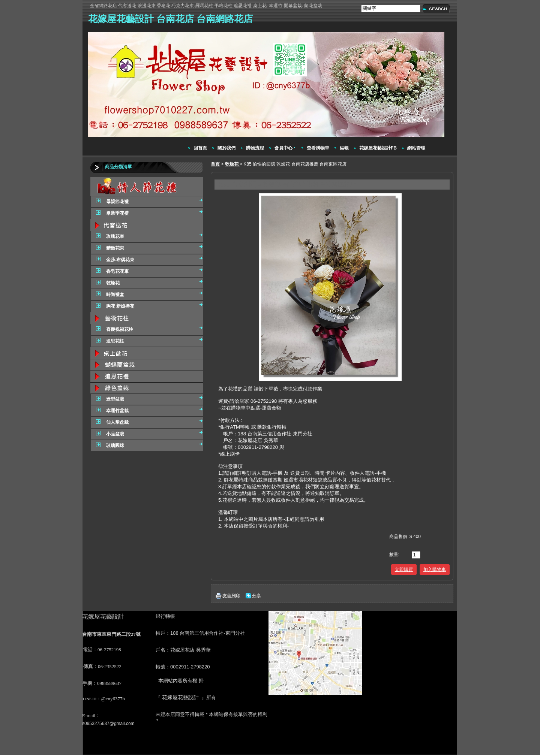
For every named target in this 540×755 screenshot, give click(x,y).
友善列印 (231, 595)
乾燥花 (232, 164)
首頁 (215, 164)
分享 (256, 595)
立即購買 (404, 569)
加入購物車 (434, 569)
